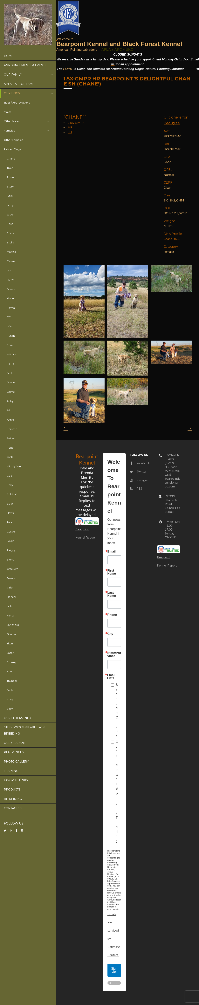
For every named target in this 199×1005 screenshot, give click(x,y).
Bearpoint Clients (117, 710)
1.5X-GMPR (76, 122)
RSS (136, 488)
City (110, 633)
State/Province (114, 654)
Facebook (140, 463)
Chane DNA (172, 239)
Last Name (111, 594)
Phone (112, 614)
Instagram (140, 480)
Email (111, 551)
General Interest (117, 765)
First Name (111, 572)
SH (70, 132)
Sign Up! (114, 970)
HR (70, 127)
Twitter (138, 471)
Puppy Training (117, 818)
